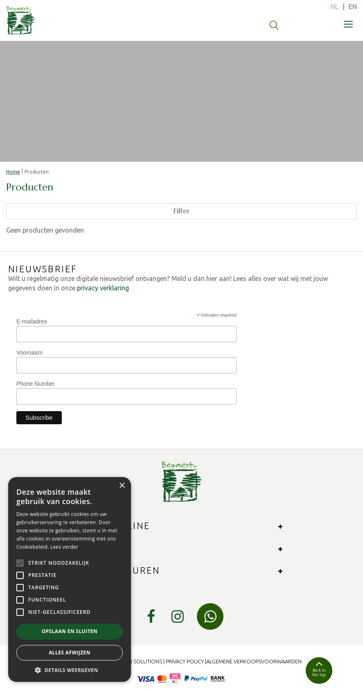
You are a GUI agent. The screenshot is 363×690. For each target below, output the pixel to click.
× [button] (122, 486)
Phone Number (35, 383)
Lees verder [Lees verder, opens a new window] (64, 546)
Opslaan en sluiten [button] (70, 631)
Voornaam (29, 352)
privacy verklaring (103, 288)
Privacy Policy (185, 661)
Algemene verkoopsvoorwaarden (254, 661)
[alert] (69, 579)
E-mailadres (31, 321)
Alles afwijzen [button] (69, 652)
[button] (69, 670)
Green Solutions (139, 661)
